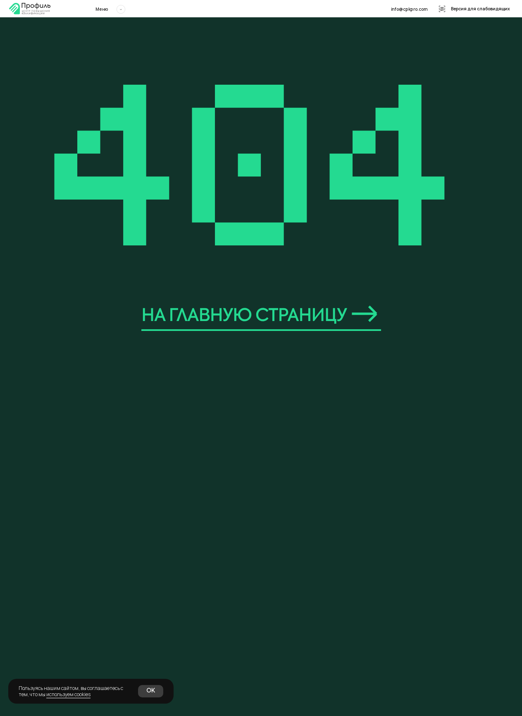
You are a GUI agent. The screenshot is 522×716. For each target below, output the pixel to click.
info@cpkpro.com (409, 9)
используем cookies (68, 694)
